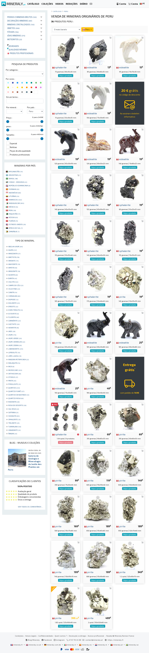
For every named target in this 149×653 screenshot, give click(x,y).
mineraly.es (85, 645)
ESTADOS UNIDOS (17, 224)
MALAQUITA (14, 363)
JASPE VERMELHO (16, 342)
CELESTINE (14, 289)
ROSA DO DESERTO (17, 405)
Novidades (13, 46)
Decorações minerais (19, 20)
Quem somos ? (61, 636)
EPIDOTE (13, 306)
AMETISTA (13, 257)
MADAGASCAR (16, 203)
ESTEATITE (13, 314)
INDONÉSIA (15, 193)
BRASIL (13, 178)
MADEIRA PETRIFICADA (18, 359)
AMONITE (13, 261)
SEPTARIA (13, 412)
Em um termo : (12, 97)
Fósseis (13, 32)
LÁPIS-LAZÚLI (14, 356)
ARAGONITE (14, 271)
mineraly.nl (101, 645)
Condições (19, 636)
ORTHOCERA (14, 374)
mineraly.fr (17, 645)
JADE (11, 331)
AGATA (12, 250)
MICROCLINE (15, 370)
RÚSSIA (13, 217)
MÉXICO (13, 207)
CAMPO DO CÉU (15, 285)
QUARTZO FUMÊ (16, 391)
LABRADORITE (15, 349)
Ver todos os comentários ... (30, 507)
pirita (120, 296)
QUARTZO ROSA (16, 398)
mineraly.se (132, 645)
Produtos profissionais (20, 53)
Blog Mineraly (33, 640)
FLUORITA (13, 317)
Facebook (47, 640)
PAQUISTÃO (14, 214)
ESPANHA (14, 189)
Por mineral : (11, 107)
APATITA (12, 268)
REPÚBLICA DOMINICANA (19, 185)
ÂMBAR (12, 434)
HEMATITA (13, 328)
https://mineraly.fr (116, 640)
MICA (11, 366)
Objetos (13, 28)
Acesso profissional (96, 636)
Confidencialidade (45, 636)
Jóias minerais (16, 35)
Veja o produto (65, 75)
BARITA (12, 278)
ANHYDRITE (14, 264)
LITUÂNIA (14, 196)
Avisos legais (30, 636)
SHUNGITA (13, 416)
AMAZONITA (14, 253)
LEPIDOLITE (14, 352)
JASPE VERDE (15, 338)
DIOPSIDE (13, 299)
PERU (12, 210)
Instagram (59, 640)
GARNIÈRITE (14, 321)
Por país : (31, 107)
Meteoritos (14, 39)
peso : (8, 126)
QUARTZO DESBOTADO (18, 395)
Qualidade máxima (17, 49)
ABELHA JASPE (15, 246)
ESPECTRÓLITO (15, 310)
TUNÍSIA (13, 221)
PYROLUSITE (14, 384)
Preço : (9, 118)
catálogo (57, 11)
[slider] (7, 121)
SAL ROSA (13, 409)
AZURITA (13, 275)
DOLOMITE (14, 303)
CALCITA (13, 282)
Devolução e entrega (77, 636)
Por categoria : (12, 70)
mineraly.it (70, 645)
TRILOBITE (13, 423)
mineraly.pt (116, 645)
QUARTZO (14, 388)
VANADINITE (14, 430)
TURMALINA (14, 427)
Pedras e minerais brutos (22, 17)
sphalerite (59, 67)
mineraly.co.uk (33, 645)
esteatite (90, 67)
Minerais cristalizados (20, 24)
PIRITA (12, 381)
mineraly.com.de (52, 645)
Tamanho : (10, 135)
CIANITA (12, 292)
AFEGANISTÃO (16, 171)
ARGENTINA (15, 175)
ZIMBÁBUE (14, 231)
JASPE (12, 335)
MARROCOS (15, 200)
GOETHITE (13, 324)
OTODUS (13, 377)
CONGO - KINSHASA (18, 182)
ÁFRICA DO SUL (16, 228)
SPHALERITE (14, 419)
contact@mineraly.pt (94, 640)
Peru (66, 11)
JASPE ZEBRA (15, 345)
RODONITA (13, 402)
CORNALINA (14, 296)
